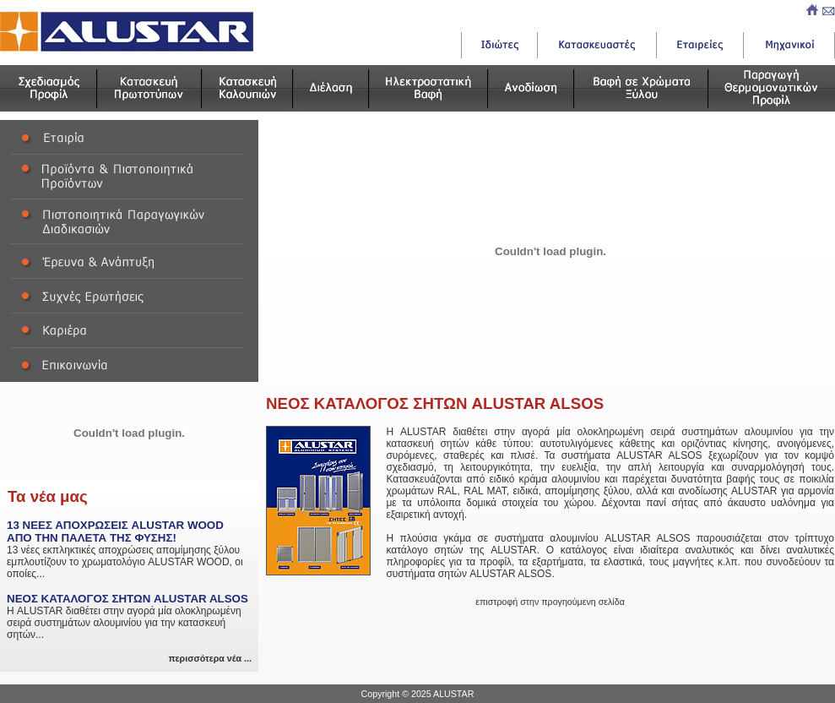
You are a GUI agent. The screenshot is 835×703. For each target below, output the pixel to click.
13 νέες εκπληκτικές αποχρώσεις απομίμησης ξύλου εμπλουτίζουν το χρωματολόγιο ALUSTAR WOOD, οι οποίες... (129, 549)
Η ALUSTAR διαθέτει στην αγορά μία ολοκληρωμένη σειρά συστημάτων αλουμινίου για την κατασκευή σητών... (129, 616)
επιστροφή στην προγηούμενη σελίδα (550, 602)
